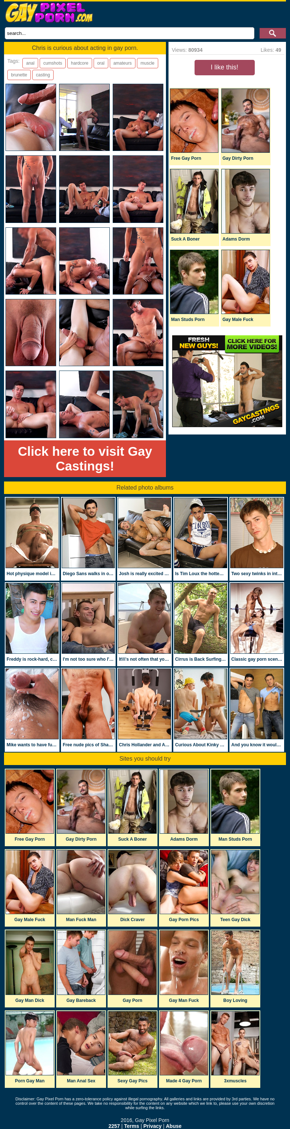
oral (101, 63)
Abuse (174, 1126)
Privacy (152, 1126)
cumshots (52, 63)
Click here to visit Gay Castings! (85, 458)
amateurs (122, 63)
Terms (131, 1126)
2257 (114, 1126)
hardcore (79, 63)
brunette (19, 74)
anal (30, 63)
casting (43, 74)
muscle (148, 63)
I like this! (224, 67)
